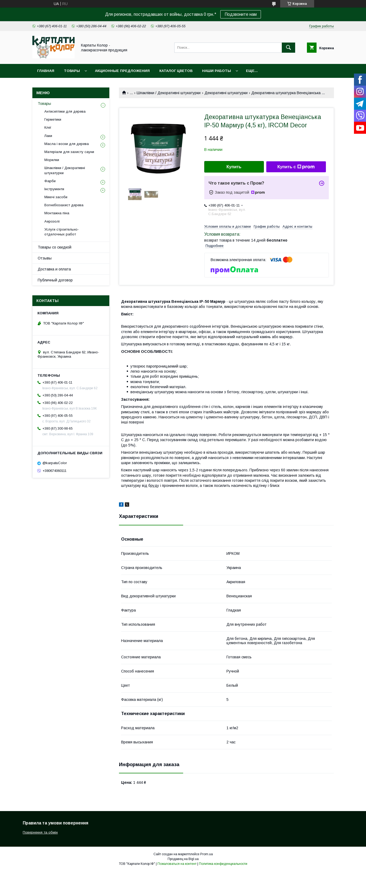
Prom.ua (206, 854)
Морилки (51, 160)
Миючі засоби (55, 197)
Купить (233, 167)
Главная (45, 71)
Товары (72, 71)
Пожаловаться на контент (177, 864)
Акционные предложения (122, 71)
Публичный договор (55, 280)
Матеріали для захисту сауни (69, 152)
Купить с (295, 167)
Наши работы (216, 71)
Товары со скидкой (54, 247)
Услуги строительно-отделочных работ (61, 231)
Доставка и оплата (54, 269)
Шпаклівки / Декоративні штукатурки (169, 93)
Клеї (47, 127)
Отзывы (45, 258)
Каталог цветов (175, 71)
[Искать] (288, 48)
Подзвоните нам (241, 14)
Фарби (50, 181)
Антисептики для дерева (65, 111)
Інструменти (54, 189)
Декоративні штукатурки (226, 93)
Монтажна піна (56, 213)
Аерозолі (52, 221)
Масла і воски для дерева (66, 144)
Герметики (52, 119)
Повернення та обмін (40, 832)
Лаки (48, 136)
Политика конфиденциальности (223, 864)
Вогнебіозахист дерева (63, 205)
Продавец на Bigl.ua (183, 859)
